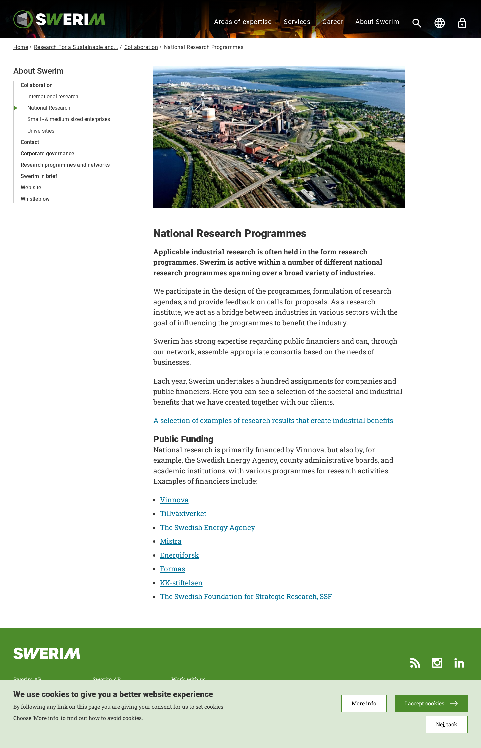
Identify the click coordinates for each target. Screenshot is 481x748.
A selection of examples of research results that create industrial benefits (273, 420)
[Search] (417, 23)
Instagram (437, 663)
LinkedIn (459, 663)
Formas (172, 568)
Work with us (188, 679)
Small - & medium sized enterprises (68, 119)
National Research (48, 108)
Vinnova (174, 499)
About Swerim (377, 22)
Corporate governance (47, 153)
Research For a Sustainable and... (76, 47)
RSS (415, 663)
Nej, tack (446, 727)
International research (52, 96)
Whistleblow (35, 199)
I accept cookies (424, 707)
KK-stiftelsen (181, 582)
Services (297, 22)
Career (332, 22)
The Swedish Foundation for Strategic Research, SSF (246, 596)
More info (364, 707)
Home (20, 47)
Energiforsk (179, 555)
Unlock (462, 23)
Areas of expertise (243, 22)
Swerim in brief (39, 176)
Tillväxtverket (183, 513)
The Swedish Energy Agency (207, 527)
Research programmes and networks (65, 165)
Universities (40, 131)
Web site (31, 187)
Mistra (171, 541)
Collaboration (141, 47)
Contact (30, 142)
